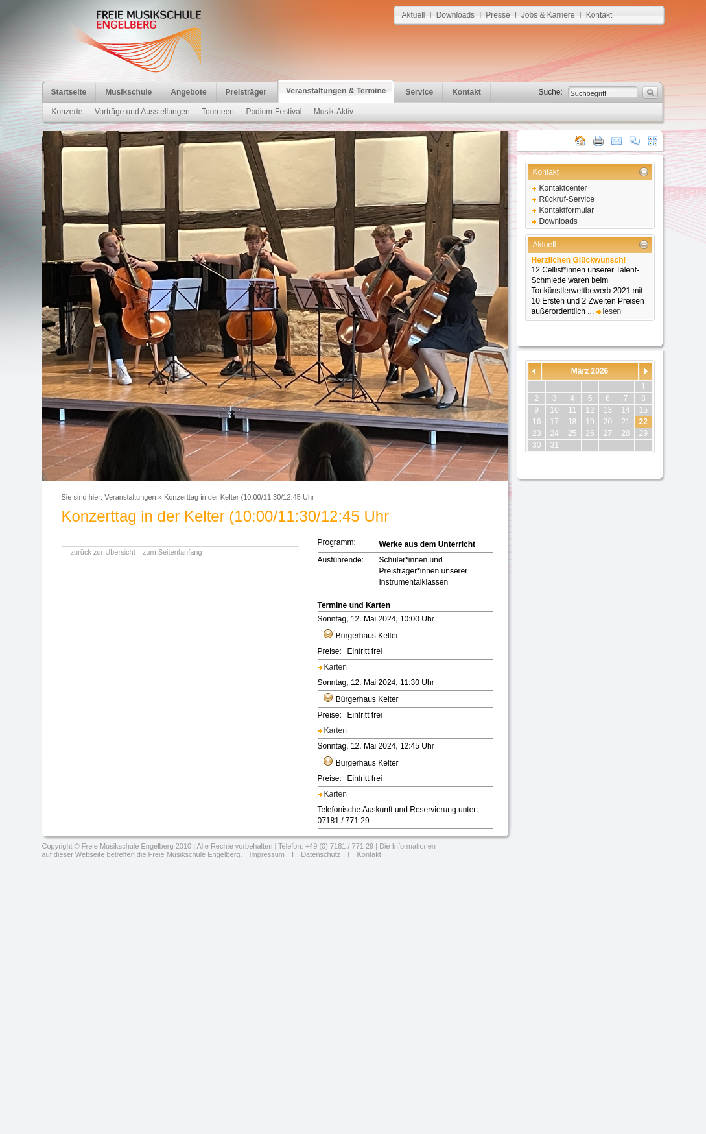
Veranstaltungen (130, 497)
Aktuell (413, 14)
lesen (612, 311)
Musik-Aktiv (333, 111)
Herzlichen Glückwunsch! (579, 260)
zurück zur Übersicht (103, 552)
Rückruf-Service (566, 199)
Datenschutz (320, 854)
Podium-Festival (273, 111)
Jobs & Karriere (548, 14)
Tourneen (218, 111)
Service (419, 92)
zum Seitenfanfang (172, 552)
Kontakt (599, 14)
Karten (335, 666)
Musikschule (128, 92)
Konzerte (67, 111)
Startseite (69, 92)
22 (643, 421)
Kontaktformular (566, 210)
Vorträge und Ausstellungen (142, 111)
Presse (498, 14)
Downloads (455, 14)
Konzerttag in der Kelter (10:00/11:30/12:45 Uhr (239, 497)
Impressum (266, 854)
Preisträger (246, 92)
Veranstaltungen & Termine (336, 90)
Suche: (551, 92)
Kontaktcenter (563, 188)
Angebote (188, 92)
